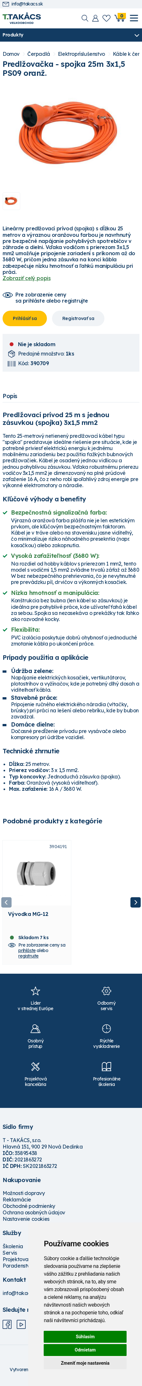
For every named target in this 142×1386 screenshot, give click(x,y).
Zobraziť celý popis (26, 278)
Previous (6, 902)
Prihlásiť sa (25, 318)
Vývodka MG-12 (28, 914)
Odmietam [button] (85, 1349)
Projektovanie (19, 1259)
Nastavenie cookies (26, 1219)
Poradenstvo (18, 1265)
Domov (11, 54)
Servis (10, 1253)
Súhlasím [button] (85, 1336)
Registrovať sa (78, 318)
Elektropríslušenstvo (81, 54)
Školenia (13, 1246)
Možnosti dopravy (24, 1193)
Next (135, 902)
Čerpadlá (38, 54)
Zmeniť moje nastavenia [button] (85, 1363)
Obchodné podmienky (29, 1206)
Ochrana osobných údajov (34, 1213)
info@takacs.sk (23, 4)
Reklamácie (17, 1200)
